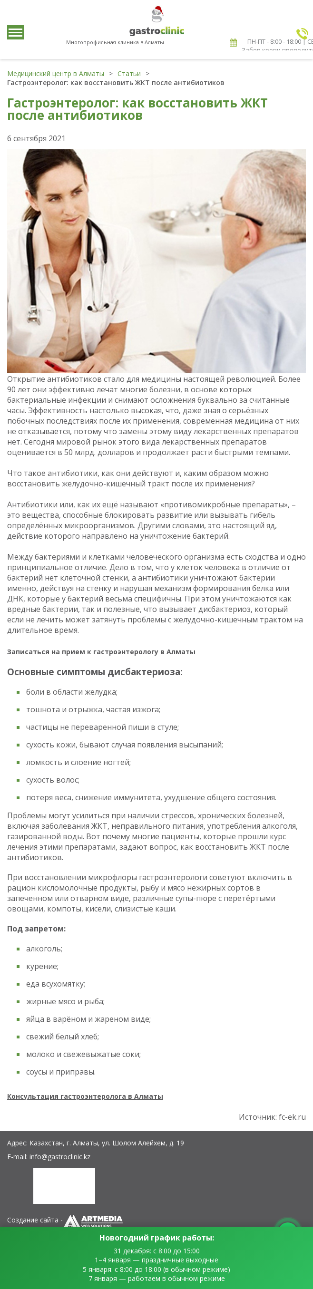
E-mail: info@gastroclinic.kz (48, 1156)
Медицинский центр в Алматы (55, 73)
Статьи (129, 73)
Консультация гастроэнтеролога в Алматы (85, 1096)
